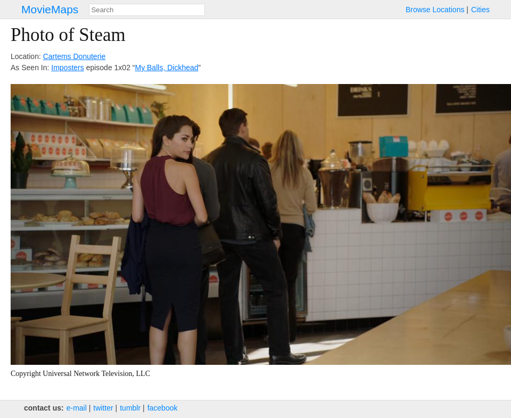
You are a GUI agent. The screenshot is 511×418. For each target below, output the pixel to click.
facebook (162, 408)
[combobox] (147, 10)
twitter (103, 408)
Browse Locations (435, 9)
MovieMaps (49, 9)
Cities (480, 9)
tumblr (130, 408)
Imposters (67, 67)
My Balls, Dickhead (166, 67)
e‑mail (77, 408)
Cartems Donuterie (74, 56)
